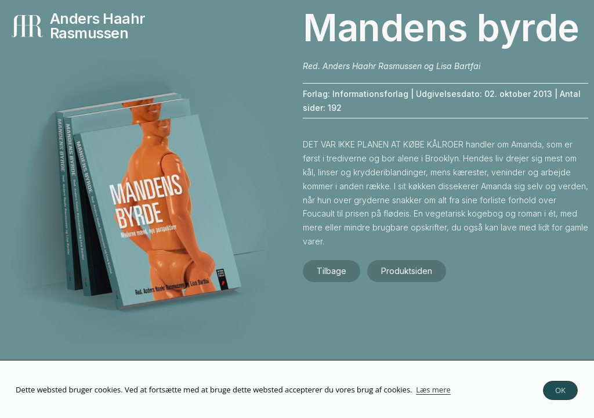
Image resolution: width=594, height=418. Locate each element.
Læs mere (433, 389)
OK (560, 390)
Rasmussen (89, 33)
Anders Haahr (98, 18)
